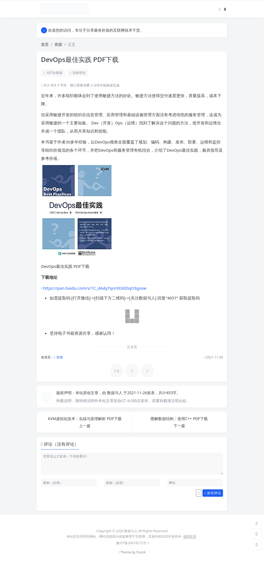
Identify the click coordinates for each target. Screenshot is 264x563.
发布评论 (213, 492)
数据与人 (115, 392)
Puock (141, 552)
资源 (58, 44)
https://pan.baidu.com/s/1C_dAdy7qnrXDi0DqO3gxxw (94, 288)
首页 (45, 44)
